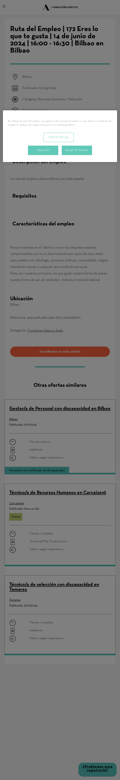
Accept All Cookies (77, 150)
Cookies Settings (59, 137)
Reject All (43, 150)
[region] (60, 136)
